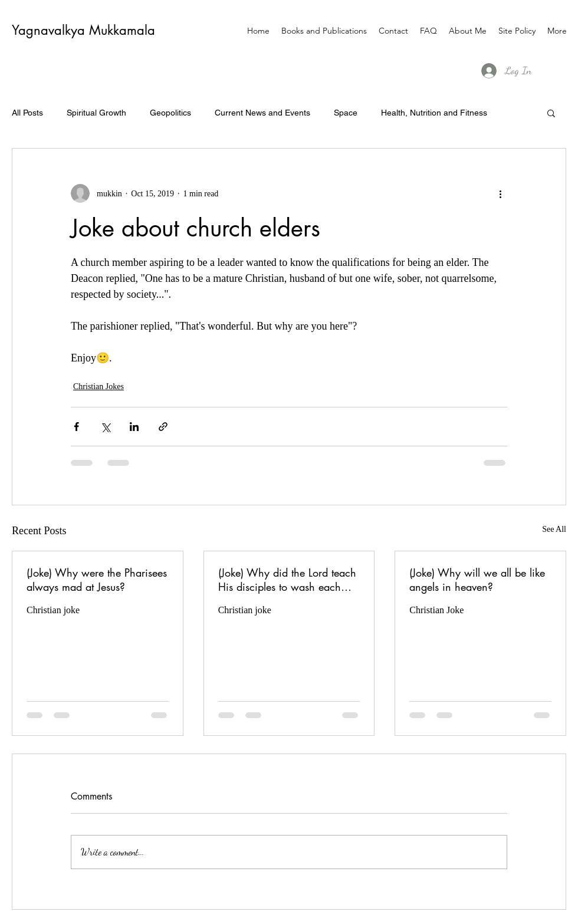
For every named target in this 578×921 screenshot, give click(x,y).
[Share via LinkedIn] (134, 426)
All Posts (27, 112)
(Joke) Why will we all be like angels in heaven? (477, 579)
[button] (551, 112)
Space (345, 112)
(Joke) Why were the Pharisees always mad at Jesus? (97, 579)
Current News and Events (262, 112)
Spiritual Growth (96, 112)
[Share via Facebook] (76, 426)
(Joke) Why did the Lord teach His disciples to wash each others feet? (287, 579)
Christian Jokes (98, 386)
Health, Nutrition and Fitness (434, 112)
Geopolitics (170, 112)
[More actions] (500, 193)
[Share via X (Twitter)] (105, 426)
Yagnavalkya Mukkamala (83, 30)
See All (554, 529)
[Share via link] (163, 426)
